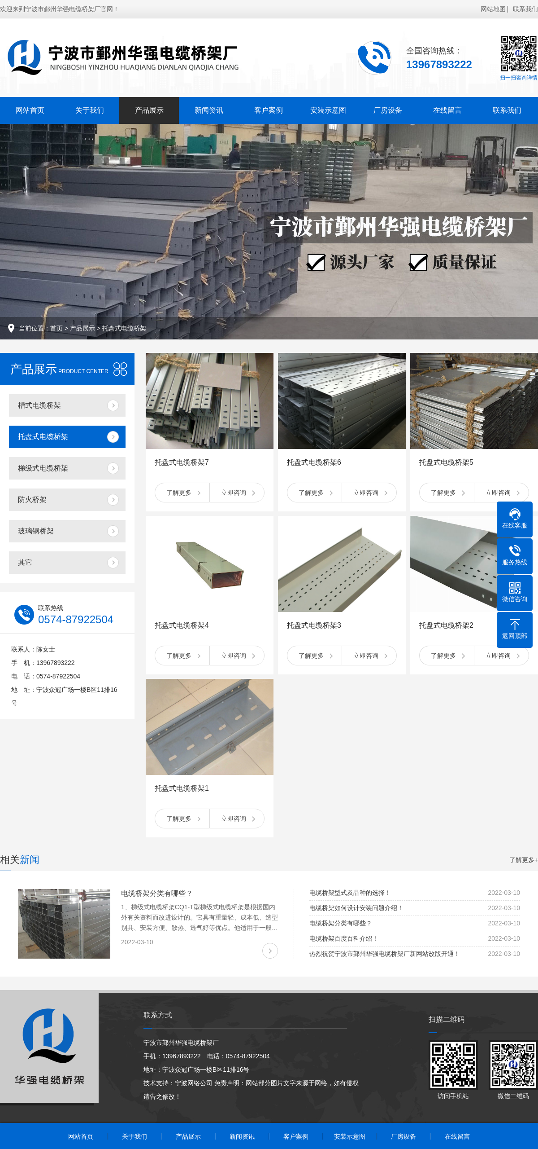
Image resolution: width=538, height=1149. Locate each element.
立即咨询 (233, 492)
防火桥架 (32, 499)
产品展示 (149, 110)
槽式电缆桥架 (39, 405)
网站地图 (493, 9)
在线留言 (447, 110)
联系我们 (525, 9)
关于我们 (89, 110)
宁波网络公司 (194, 1083)
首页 (56, 328)
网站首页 (30, 110)
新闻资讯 (209, 110)
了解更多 (178, 492)
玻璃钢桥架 (36, 531)
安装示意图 (328, 110)
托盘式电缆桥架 (124, 328)
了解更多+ (523, 859)
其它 (25, 562)
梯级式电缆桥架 (43, 468)
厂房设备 (387, 110)
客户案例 (268, 110)
